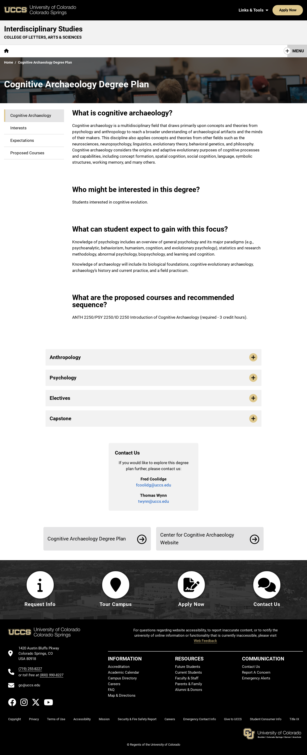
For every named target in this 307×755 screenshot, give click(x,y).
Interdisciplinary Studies (43, 29)
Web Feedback (205, 641)
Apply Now (273, 10)
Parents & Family (188, 684)
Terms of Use (56, 719)
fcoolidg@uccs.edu (153, 485)
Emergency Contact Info (199, 719)
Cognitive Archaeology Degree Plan (86, 539)
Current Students (188, 673)
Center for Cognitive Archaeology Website (197, 538)
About (22, 50)
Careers (114, 684)
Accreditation (119, 667)
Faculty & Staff (186, 678)
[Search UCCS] (297, 10)
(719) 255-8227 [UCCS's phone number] (30, 669)
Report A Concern (256, 673)
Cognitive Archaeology (30, 115)
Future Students (187, 667)
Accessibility (82, 719)
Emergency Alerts (256, 678)
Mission (104, 719)
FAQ (111, 690)
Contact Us (75, 50)
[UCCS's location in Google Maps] (40, 654)
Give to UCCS (233, 719)
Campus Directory (122, 678)
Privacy (34, 719)
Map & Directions (122, 696)
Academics (46, 50)
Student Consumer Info (265, 719)
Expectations (22, 140)
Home (8, 62)
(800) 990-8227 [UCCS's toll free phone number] (51, 675)
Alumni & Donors (188, 690)
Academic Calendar (123, 673)
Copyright (14, 719)
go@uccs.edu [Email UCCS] (29, 685)
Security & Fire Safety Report (137, 719)
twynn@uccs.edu (153, 501)
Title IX (294, 719)
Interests (18, 128)
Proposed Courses (27, 152)
